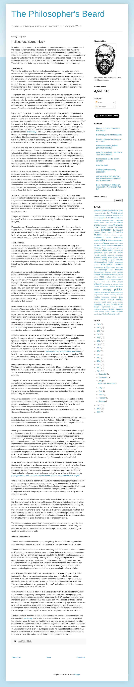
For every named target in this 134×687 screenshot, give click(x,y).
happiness (111, 255)
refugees (120, 295)
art (105, 215)
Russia (103, 299)
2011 (99, 405)
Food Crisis (110, 245)
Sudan (109, 302)
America (114, 213)
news (112, 279)
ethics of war (98, 243)
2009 (99, 412)
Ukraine (105, 309)
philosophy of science (110, 284)
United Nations (99, 311)
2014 (99, 364)
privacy (120, 292)
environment (98, 237)
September (103, 377)
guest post (108, 252)
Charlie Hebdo (99, 222)
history (104, 257)
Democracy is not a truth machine (109, 135)
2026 (99, 324)
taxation (120, 302)
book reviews (108, 218)
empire (120, 235)
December (103, 374)
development (118, 230)
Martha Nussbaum (107, 274)
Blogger (77, 674)
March (101, 394)
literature (108, 272)
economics (118, 232)
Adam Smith (118, 210)
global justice (107, 250)
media (102, 277)
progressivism (98, 295)
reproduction (105, 297)
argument (101, 215)
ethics (103, 240)
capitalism (119, 220)
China (107, 222)
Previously (31, 132)
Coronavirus (118, 225)
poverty (103, 292)
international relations (112, 264)
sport (104, 302)
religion (97, 297)
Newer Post (16, 657)
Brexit (116, 218)
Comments (101, 107)
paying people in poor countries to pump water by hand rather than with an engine (45, 475)
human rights (118, 257)
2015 (99, 361)
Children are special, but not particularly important (106, 147)
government (98, 252)
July (100, 381)
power (108, 292)
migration (102, 279)
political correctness (101, 286)
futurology (97, 248)
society (119, 299)
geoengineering (118, 248)
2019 (99, 348)
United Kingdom (116, 309)
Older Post (81, 657)
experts (112, 243)
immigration (111, 260)
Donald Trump (100, 232)
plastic (121, 284)
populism (97, 292)
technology (98, 304)
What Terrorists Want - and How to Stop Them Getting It (109, 153)
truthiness (97, 309)
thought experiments (102, 307)
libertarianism (98, 272)
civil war (113, 222)
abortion (97, 210)
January (102, 401)
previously (28, 618)
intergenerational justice (103, 262)
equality (96, 240)
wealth (117, 314)
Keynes (113, 267)
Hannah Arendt (100, 255)
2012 (99, 371)
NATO (108, 279)
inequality (119, 260)
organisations (118, 279)
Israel (101, 267)
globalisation (118, 250)
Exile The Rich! (102, 165)
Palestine (97, 282)
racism (106, 295)
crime (96, 227)
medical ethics (111, 277)
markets (120, 272)
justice (107, 267)
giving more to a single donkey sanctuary (63, 351)
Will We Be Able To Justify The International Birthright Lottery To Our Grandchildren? (108, 178)
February (102, 398)
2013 (99, 368)
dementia (97, 230)
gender (109, 248)
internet (96, 267)
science (111, 300)
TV (16, 327)
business (97, 220)
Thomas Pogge (117, 304)
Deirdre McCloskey (115, 227)
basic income (98, 218)
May (100, 388)
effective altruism (110, 235)
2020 (99, 344)
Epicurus (108, 237)
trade (121, 307)
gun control (118, 252)
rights (121, 297)
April (101, 391)
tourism (114, 307)
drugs (109, 232)
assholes (109, 215)
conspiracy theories (107, 225)
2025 (99, 328)
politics (118, 289)
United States (110, 311)
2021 (99, 341)
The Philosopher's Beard (58, 14)
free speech (118, 245)
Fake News (119, 243)
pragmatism (114, 292)
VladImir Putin (107, 314)
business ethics (108, 220)
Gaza (104, 248)
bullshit (120, 218)
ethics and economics (115, 240)
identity (104, 260)
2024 (99, 331)
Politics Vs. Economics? (107, 384)
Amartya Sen (105, 213)
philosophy (98, 284)
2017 (99, 354)
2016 (99, 358)
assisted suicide (118, 215)
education (97, 235)
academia (103, 211)
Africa (96, 213)
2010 (99, 409)
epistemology (118, 237)
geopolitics (97, 250)
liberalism (119, 270)
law (111, 270)
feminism (97, 245)
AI (99, 213)
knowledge (103, 270)
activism (111, 210)
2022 (99, 338)
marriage (97, 274)
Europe (106, 243)
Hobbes (110, 257)
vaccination (98, 314)
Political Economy (116, 286)
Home (49, 657)
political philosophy (102, 290)
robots (96, 299)
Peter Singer (117, 282)
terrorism (107, 304)
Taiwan (114, 302)
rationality (113, 295)
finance (104, 245)
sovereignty (97, 302)
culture (103, 227)
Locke (114, 272)
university (119, 311)
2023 (99, 334)
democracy (106, 230)
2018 (99, 351)
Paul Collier (106, 282)
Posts (99, 102)
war (113, 314)
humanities (97, 260)
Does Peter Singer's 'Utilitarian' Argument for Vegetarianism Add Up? (108, 187)
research (114, 297)
